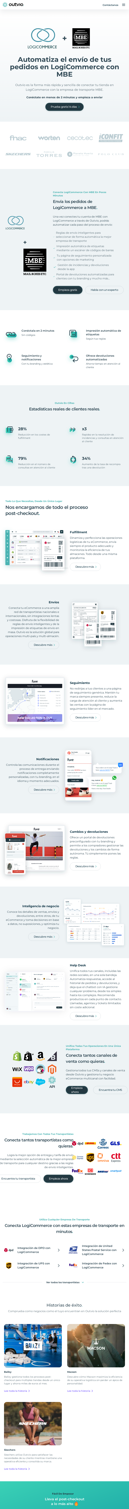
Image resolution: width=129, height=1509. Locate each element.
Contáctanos (110, 5)
